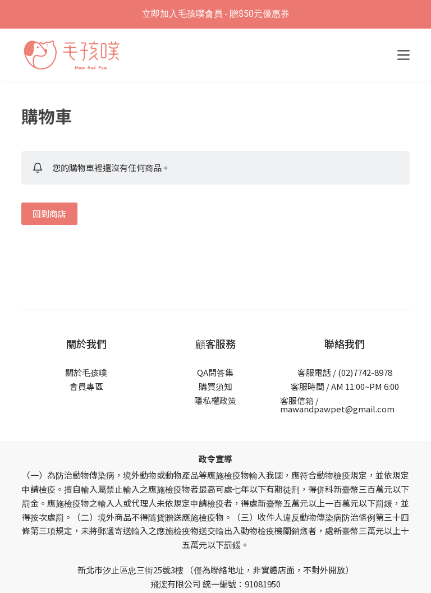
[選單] (403, 55)
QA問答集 (215, 372)
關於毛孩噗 (86, 372)
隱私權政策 (215, 400)
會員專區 (86, 386)
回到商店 (49, 213)
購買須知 (215, 386)
